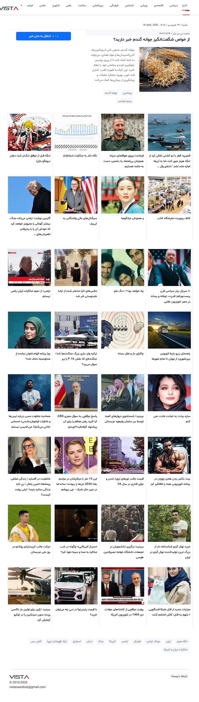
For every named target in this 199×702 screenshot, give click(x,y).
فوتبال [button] (137, 641)
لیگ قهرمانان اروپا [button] (57, 641)
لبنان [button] (89, 641)
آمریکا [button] (112, 641)
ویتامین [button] (127, 93)
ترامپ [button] (124, 641)
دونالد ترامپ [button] (153, 641)
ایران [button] (168, 641)
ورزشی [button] (143, 5)
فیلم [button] (30, 5)
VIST (19, 676)
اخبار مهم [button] (186, 8)
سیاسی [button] (174, 5)
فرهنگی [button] (114, 5)
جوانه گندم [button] (111, 93)
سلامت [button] (82, 5)
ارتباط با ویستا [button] (179, 676)
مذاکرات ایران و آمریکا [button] (176, 649)
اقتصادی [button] (158, 5)
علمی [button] (69, 5)
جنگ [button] (101, 641)
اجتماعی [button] (129, 5)
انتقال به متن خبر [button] (43, 36)
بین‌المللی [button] (98, 5)
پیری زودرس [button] (125, 101)
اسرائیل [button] (76, 641)
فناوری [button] (55, 5)
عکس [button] (42, 5)
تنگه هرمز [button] (182, 641)
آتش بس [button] (36, 641)
